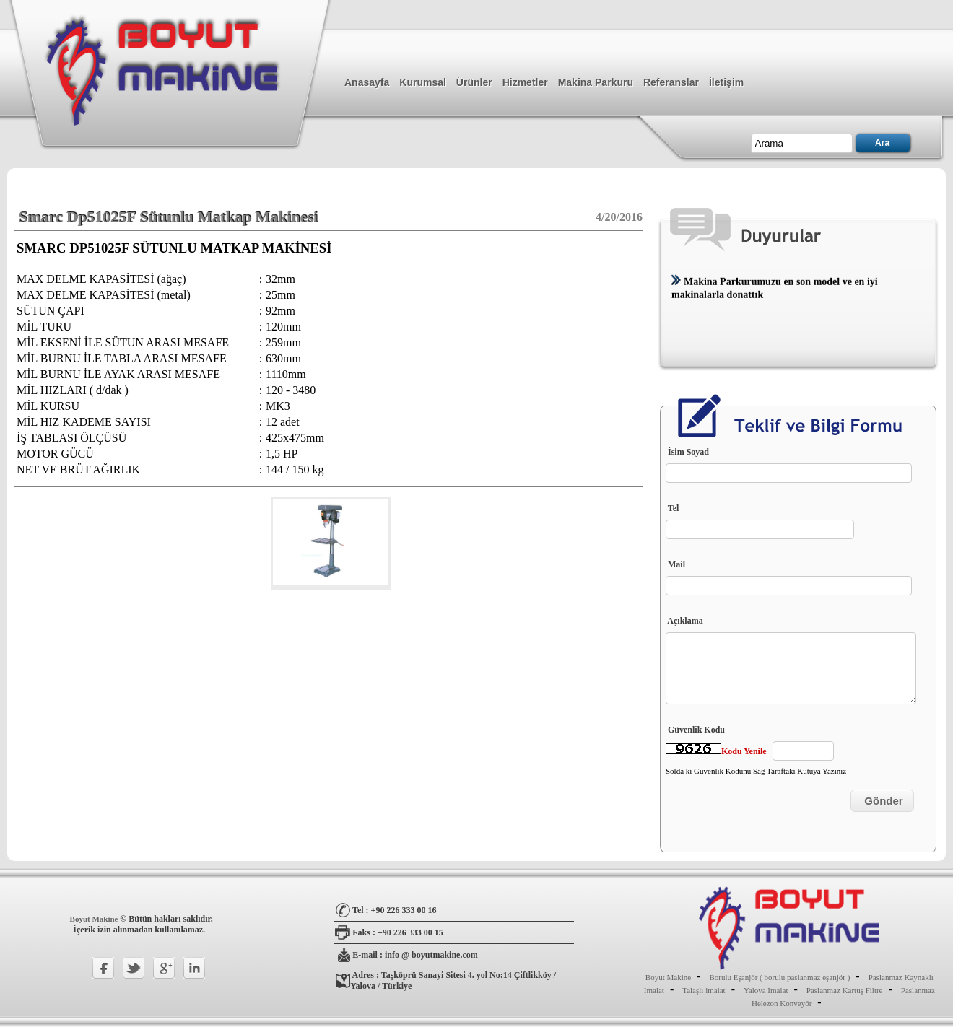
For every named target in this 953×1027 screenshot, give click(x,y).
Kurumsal (422, 82)
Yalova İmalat (766, 990)
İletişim (726, 82)
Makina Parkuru (595, 82)
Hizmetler (525, 82)
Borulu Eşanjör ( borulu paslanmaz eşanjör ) (779, 977)
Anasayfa (366, 82)
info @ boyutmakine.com (431, 955)
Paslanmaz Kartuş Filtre (844, 990)
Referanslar (671, 82)
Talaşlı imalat (703, 990)
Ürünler (474, 82)
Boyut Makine (95, 918)
